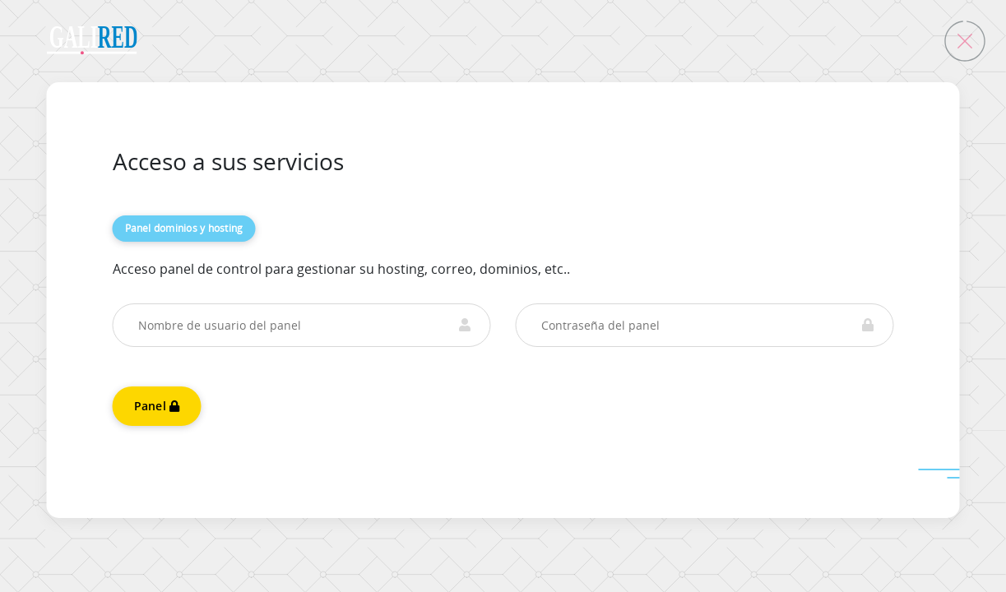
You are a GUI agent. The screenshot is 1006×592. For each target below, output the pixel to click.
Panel (157, 406)
